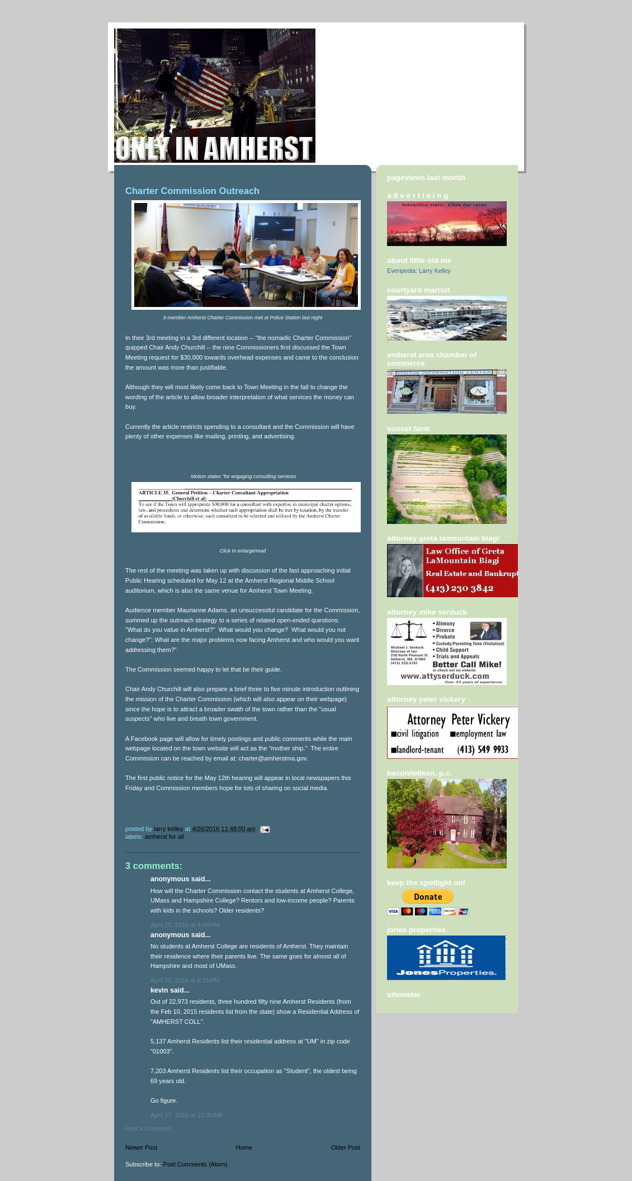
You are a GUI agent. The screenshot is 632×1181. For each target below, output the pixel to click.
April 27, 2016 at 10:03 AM (186, 1115)
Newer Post (141, 1147)
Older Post (345, 1147)
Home (244, 1147)
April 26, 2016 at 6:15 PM (184, 980)
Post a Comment (148, 1128)
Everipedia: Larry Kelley (419, 270)
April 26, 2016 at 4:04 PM (184, 925)
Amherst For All (164, 836)
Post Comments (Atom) (195, 1164)
